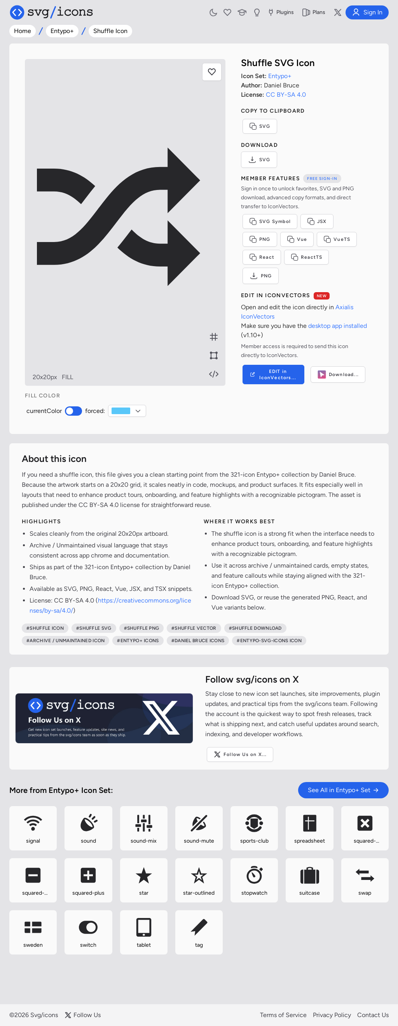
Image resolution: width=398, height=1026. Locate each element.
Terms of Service (283, 1015)
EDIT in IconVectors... (272, 374)
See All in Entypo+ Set (343, 790)
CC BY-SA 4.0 (286, 94)
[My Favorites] (227, 12)
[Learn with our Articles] (242, 12)
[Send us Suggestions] (257, 12)
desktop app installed (337, 325)
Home (22, 31)
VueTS (336, 239)
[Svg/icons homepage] (51, 12)
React (261, 257)
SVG (260, 126)
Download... (338, 374)
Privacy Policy (332, 1015)
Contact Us (373, 1015)
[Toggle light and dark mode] (213, 12)
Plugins (280, 12)
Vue (297, 239)
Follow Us (82, 1015)
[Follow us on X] (338, 12)
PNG (260, 239)
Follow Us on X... (240, 754)
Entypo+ (62, 31)
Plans (313, 12)
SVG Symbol (270, 221)
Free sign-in (322, 178)
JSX (317, 221)
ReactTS (306, 257)
